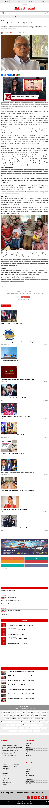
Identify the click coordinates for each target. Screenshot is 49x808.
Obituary (36, 565)
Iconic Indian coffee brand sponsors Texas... (11, 600)
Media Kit (4, 764)
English (6, 1)
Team (3, 758)
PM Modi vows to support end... (8, 590)
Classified (36, 558)
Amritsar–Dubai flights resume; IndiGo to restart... (13, 593)
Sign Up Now (25, 297)
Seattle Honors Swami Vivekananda (17, 643)
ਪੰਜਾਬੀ (30, 1)
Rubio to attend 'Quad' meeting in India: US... (14, 397)
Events (12, 565)
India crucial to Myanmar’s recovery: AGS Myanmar (21, 689)
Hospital (28, 771)
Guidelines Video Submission (6, 779)
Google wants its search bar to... (8, 597)
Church (28, 769)
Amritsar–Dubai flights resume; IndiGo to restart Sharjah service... (20, 342)
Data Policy (16, 760)
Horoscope (28, 747)
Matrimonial (13, 561)
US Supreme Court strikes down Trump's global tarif (21, 698)
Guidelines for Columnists (5, 769)
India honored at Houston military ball (12, 435)
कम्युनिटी (9, 16)
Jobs (36, 561)
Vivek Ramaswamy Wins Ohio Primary (18, 629)
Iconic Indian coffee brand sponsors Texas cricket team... (17, 379)
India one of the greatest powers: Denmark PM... (15, 528)
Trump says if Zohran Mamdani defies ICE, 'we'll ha (21, 693)
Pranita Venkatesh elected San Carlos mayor (19, 684)
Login (31, 299)
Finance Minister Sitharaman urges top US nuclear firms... (18, 490)
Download (13, 623)
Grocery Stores (29, 779)
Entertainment (30, 775)
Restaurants (29, 765)
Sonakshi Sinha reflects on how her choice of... (14, 509)
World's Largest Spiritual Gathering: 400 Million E (21, 680)
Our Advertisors (6, 766)
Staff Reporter (4, 381)
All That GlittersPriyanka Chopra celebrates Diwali (21, 675)
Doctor (27, 773)
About (15, 758)
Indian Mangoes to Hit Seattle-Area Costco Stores (20, 625)
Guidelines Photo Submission (6, 783)
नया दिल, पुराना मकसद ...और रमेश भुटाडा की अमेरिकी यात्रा (21, 16)
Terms (15, 762)
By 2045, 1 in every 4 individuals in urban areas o (21, 671)
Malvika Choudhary (5, 344)
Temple (28, 777)
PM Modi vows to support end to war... (12, 323)
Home (3, 16)
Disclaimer (16, 764)
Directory (12, 558)
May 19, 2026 (45, 325)
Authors (4, 760)
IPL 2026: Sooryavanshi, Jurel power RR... (10, 607)
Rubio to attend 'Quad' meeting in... (9, 603)
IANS (2, 418)
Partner (4, 762)
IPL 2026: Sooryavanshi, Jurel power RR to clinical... (16, 416)
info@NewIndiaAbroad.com (9, 755)
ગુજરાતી (42, 1)
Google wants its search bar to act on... (12, 360)
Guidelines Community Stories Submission (5, 774)
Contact (15, 766)
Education (28, 767)
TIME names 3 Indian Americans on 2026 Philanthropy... (17, 472)
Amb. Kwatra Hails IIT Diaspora (16, 634)
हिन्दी (19, 1)
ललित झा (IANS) (5, 33)
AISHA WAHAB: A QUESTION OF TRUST (12, 453)
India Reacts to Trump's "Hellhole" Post (18, 638)
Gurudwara (28, 783)
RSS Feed (28, 755)
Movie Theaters (30, 781)
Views (9, 623)
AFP (2, 325)
